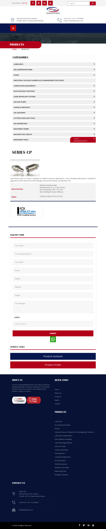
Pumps (57, 428)
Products (58, 397)
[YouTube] (50, 3)
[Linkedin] (88, 525)
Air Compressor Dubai (62, 425)
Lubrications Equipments (63, 436)
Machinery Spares (61, 464)
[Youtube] (93, 525)
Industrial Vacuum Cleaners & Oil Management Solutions (74, 432)
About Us (58, 393)
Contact (57, 404)
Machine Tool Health (62, 468)
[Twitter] (38, 3)
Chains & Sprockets (61, 450)
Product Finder (53, 364)
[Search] (93, 3)
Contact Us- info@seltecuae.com (84, 140)
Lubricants (58, 421)
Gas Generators (60, 460)
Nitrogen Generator (61, 475)
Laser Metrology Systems (63, 443)
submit (53, 333)
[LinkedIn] (44, 3)
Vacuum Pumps (60, 446)
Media (57, 400)
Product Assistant (53, 356)
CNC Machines (60, 453)
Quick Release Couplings (63, 439)
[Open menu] (13, 28)
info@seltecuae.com (76, 21)
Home (14, 49)
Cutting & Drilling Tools (63, 457)
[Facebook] (32, 3)
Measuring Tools (60, 471)
